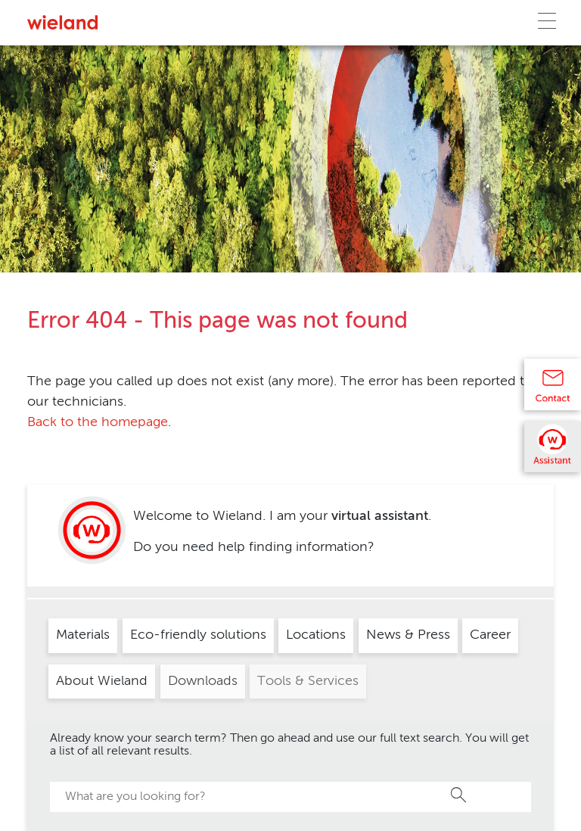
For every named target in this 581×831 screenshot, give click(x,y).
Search (459, 795)
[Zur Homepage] (62, 22)
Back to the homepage (97, 422)
